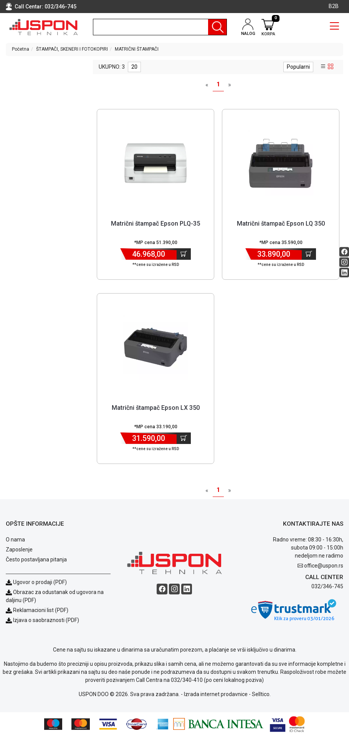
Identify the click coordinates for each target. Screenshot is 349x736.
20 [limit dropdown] (134, 67)
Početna (20, 49)
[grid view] (330, 67)
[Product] (155, 163)
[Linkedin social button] (344, 272)
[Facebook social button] (344, 252)
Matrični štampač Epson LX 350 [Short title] (156, 407)
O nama (15, 539)
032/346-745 (60, 6)
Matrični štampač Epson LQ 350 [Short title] (281, 223)
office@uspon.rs (323, 566)
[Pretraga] (217, 27)
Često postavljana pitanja (36, 559)
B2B (334, 6)
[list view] (323, 67)
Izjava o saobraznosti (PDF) (46, 620)
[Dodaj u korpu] (184, 254)
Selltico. (261, 694)
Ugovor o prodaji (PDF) (36, 582)
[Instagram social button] (344, 262)
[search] (160, 27)
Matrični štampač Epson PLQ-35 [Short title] (155, 223)
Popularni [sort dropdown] (298, 67)
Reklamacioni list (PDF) (37, 610)
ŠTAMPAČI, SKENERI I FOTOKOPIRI (72, 49)
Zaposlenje (19, 549)
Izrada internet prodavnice (216, 694)
